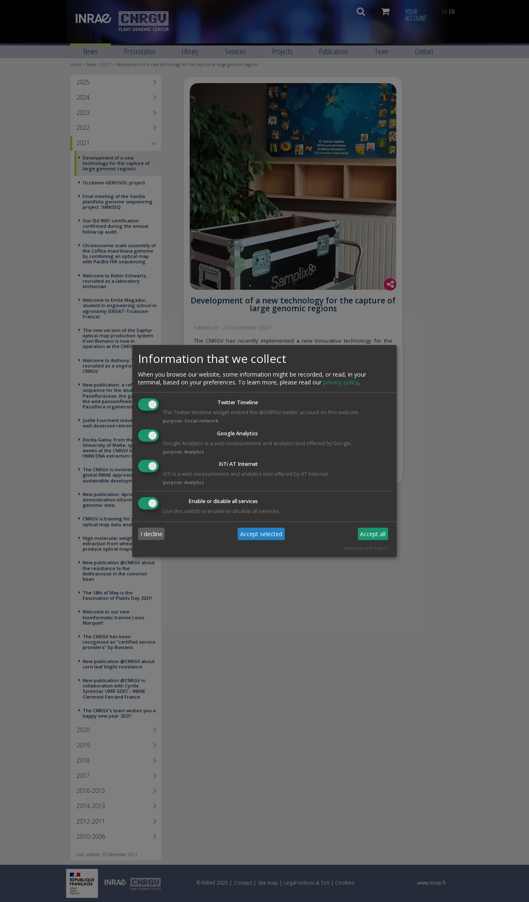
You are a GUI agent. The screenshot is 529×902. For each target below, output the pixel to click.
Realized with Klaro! (365, 548)
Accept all (373, 534)
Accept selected (261, 534)
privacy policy (341, 382)
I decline (151, 534)
